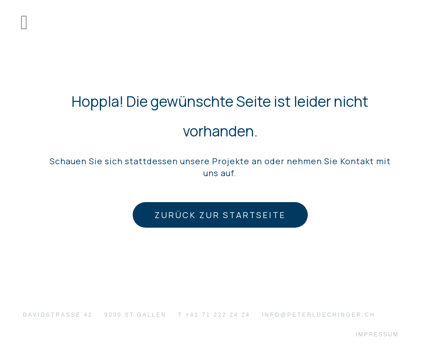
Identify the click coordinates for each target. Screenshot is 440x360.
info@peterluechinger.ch (318, 315)
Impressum (377, 334)
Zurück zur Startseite (220, 214)
